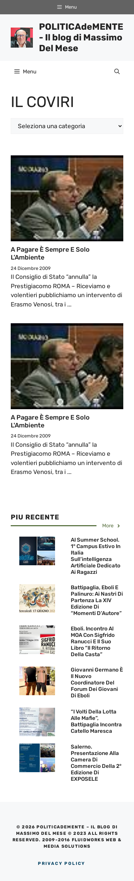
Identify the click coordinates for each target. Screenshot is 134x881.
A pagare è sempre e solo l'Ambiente (50, 421)
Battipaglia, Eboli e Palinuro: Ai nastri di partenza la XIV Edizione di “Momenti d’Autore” (97, 600)
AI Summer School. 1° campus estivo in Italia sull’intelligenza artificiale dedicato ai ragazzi (95, 556)
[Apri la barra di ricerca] (117, 71)
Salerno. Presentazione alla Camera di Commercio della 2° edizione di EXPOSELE (96, 763)
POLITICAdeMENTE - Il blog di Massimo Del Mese (81, 37)
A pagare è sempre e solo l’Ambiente (50, 253)
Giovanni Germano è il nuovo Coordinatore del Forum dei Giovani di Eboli (97, 683)
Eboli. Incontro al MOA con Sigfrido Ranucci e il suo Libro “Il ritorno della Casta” (93, 641)
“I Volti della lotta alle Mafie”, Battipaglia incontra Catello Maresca (96, 721)
